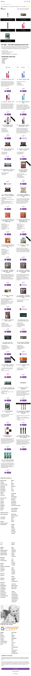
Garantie (1, 638)
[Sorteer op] (23, 67)
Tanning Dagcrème (15, 595)
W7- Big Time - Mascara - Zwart (8, 79)
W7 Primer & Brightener (7, 19)
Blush (12, 560)
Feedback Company (3, 641)
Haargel (12, 483)
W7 (12, 666)
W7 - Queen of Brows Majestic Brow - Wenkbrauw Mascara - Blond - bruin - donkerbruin (23, 436)
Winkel (1, 644)
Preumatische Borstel (4, 595)
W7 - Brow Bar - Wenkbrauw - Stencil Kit (7, 412)
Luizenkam (13, 530)
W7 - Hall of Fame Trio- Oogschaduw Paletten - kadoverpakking (23, 170)
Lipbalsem (13, 573)
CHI (12, 641)
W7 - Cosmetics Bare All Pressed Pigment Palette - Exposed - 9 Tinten (7, 246)
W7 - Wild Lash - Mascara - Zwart (7, 101)
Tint (12, 663)
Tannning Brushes (15, 597)
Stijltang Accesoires (3, 554)
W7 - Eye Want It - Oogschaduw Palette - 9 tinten (8, 320)
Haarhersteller (2, 489)
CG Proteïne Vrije (14, 509)
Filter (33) (8, 67)
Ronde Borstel (2, 589)
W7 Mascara (23, 30)
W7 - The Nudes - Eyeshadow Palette (7, 296)
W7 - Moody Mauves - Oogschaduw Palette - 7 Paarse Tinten (8, 170)
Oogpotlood (14, 551)
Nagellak (13, 579)
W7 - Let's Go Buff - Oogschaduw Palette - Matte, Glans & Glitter (23, 343)
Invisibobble (14, 651)
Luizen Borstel (2, 597)
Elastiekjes (2, 499)
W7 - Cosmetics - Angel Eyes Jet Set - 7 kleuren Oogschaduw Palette (8, 388)
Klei (11, 481)
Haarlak (12, 495)
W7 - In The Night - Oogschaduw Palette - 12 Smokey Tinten (8, 365)
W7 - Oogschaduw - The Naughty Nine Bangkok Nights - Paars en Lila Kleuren (23, 296)
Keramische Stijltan (3, 550)
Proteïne (15, 511)
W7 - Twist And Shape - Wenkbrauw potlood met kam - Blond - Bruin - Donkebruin (23, 412)
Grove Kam (13, 533)
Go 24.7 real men (14, 650)
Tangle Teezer (14, 660)
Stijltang (1, 548)
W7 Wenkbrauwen (7, 40)
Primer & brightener (5, 58)
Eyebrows (3, 62)
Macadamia (14, 654)
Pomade (12, 490)
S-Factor (13, 658)
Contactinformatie (3, 642)
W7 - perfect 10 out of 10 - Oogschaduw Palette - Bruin (7, 343)
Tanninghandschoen (15, 598)
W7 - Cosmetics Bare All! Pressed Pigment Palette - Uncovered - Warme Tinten (7, 220)
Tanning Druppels (14, 594)
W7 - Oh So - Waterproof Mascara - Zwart (23, 102)
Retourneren (2, 636)
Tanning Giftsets (14, 600)
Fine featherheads (15, 647)
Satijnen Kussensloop (4, 514)
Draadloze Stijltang (3, 553)
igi (12, 661)
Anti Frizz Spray (14, 496)
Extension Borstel (3, 592)
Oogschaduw (14, 550)
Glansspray (13, 499)
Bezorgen (2, 635)
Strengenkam (13, 531)
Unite (12, 664)
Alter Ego (13, 635)
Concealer (13, 564)
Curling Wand (2, 569)
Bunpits (1, 509)
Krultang (1, 564)
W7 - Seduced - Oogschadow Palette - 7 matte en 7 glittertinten (7, 195)
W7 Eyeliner (8, 30)
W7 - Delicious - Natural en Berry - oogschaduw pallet (7, 149)
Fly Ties (13, 645)
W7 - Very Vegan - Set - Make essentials (23, 246)
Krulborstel (2, 575)
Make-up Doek (14, 588)
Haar (12, 486)
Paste (12, 489)
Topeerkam (13, 528)
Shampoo (2, 481)
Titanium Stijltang (3, 551)
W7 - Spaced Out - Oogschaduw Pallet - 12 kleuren (23, 149)
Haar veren (2, 508)
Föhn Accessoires (3, 560)
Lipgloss (13, 569)
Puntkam (12, 527)
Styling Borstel (2, 594)
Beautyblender (14, 638)
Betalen (1, 633)
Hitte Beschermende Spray (15, 505)
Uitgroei (12, 521)
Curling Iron (2, 567)
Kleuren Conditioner (14, 515)
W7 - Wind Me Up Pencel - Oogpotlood (23, 388)
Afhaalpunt (2, 639)
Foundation (13, 563)
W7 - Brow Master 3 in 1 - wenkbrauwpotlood (8, 436)
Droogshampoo (3, 490)
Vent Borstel (2, 591)
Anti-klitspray (2, 486)
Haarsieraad (2, 505)
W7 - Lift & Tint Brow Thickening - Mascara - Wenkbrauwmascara (7, 460)
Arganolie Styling (3, 524)
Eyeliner (3, 60)
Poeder (14, 486)
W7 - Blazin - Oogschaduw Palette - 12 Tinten (23, 365)
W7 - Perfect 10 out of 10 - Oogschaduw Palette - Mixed (23, 320)
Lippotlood (13, 572)
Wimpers (13, 554)
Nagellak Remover (15, 581)
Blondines (13, 517)
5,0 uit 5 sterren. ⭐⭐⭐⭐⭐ (25, 6)
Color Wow (13, 642)
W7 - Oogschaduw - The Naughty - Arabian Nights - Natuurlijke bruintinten (7, 271)
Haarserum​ (2, 492)
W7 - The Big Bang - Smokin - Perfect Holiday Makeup (7, 126)
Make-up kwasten (15, 585)
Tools (1, 544)
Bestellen (8, 114)
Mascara (3, 61)
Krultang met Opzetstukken (5, 566)
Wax (12, 487)
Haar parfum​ (2, 495)
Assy (12, 633)
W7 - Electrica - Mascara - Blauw (23, 79)
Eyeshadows (4, 59)
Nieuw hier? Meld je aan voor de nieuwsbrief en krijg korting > (10, 6)
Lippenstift (13, 570)
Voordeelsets (2, 518)
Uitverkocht (24, 138)
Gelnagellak (13, 578)
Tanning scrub (14, 601)
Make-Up (13, 544)
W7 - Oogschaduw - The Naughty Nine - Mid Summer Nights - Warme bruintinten (23, 271)
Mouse (12, 484)
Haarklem (2, 506)
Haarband (2, 502)
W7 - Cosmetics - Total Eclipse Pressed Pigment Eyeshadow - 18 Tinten (23, 195)
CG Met (12, 511)
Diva (12, 644)
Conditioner (2, 483)
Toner (12, 518)
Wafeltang (2, 570)
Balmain (13, 636)
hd (12, 648)
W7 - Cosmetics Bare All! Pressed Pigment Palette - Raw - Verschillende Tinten (23, 220)
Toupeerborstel (3, 588)
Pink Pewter (14, 657)
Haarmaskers (2, 487)
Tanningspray (14, 592)
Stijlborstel (2, 579)
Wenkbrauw (14, 556)
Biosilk (13, 639)
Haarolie (1, 493)
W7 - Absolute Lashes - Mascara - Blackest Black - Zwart (23, 126)
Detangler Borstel (3, 585)
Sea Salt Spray (13, 502)
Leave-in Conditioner (3, 484)
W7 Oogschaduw (23, 19)
